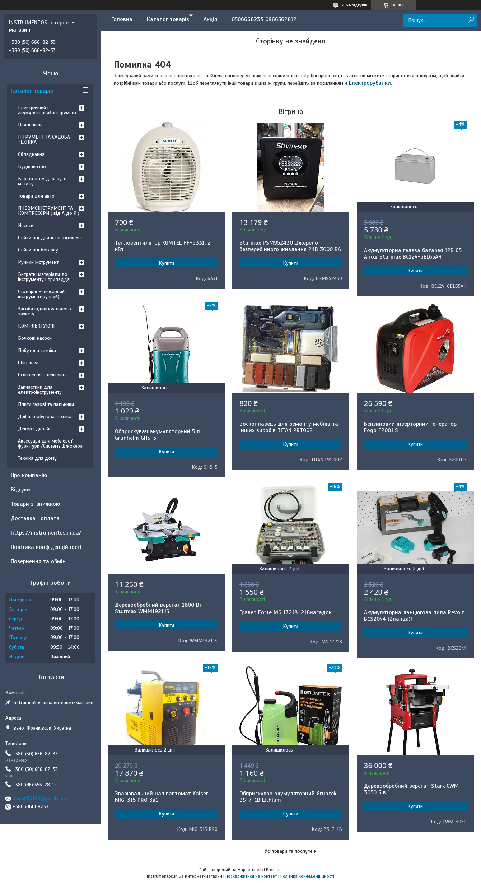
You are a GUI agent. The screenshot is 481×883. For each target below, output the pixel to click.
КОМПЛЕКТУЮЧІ (36, 326)
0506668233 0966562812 (264, 19)
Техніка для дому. (38, 458)
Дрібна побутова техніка (44, 416)
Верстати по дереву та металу (43, 181)
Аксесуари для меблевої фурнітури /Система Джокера (50, 443)
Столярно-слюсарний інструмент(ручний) (41, 294)
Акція (210, 19)
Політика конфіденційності (46, 547)
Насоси (25, 225)
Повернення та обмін (38, 561)
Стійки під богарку (38, 250)
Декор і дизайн (35, 429)
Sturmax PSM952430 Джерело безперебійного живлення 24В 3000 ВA (290, 246)
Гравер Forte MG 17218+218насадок (285, 612)
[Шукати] (471, 20)
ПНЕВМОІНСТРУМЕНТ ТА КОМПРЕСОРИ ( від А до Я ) (48, 210)
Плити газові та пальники (46, 404)
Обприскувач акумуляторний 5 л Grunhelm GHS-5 (157, 434)
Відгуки (20, 489)
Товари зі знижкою (35, 504)
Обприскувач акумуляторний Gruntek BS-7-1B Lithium (287, 796)
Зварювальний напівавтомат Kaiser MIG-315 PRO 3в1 (161, 796)
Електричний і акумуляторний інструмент (47, 110)
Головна (121, 19)
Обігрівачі (28, 363)
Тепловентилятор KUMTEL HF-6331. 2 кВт (163, 246)
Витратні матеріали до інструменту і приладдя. (44, 276)
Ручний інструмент (38, 262)
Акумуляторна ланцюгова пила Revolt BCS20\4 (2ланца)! (414, 615)
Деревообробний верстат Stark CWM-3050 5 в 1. (413, 789)
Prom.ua (274, 869)
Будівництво (32, 166)
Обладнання (31, 154)
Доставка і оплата (35, 518)
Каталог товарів (168, 19)
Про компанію (29, 475)
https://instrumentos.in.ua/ (46, 532)
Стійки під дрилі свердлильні (50, 238)
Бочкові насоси (35, 338)
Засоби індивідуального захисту (44, 311)
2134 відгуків (354, 5)
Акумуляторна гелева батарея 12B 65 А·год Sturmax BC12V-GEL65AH (413, 253)
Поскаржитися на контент (251, 876)
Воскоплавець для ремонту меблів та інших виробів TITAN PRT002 (288, 427)
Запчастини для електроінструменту (40, 389)
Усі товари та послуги (288, 851)
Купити (166, 263)
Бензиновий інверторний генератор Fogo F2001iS (410, 427)
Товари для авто (36, 196)
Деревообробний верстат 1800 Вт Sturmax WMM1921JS (158, 608)
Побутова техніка (37, 350)
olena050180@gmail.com (39, 798)
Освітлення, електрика (42, 375)
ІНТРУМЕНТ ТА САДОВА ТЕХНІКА (44, 139)
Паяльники (30, 125)
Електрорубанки (370, 83)
